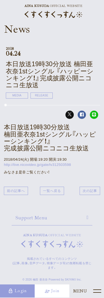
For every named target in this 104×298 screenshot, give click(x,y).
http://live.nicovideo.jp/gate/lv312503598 (37, 165)
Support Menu (31, 218)
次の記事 (90, 191)
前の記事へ (16, 191)
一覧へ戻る (52, 191)
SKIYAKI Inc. (73, 279)
